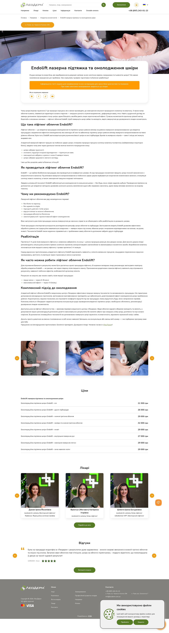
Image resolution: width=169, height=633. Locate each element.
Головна (24, 18)
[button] (145, 5)
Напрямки (33, 18)
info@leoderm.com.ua (113, 597)
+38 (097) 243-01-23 (138, 10)
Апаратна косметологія (48, 18)
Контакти (78, 10)
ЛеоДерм (107, 325)
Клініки (45, 10)
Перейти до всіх (84, 525)
